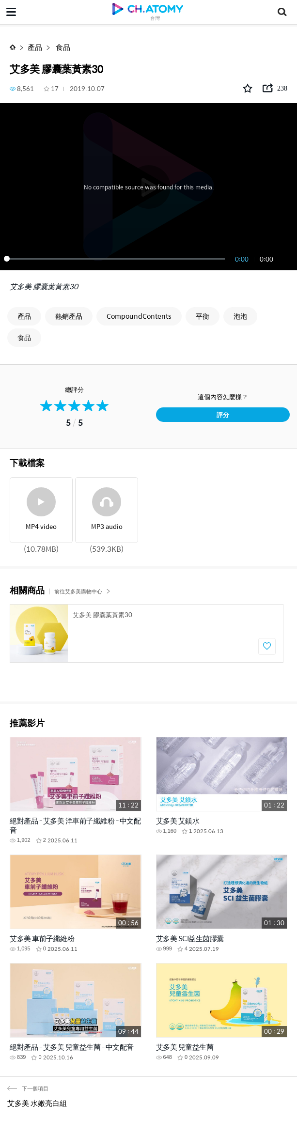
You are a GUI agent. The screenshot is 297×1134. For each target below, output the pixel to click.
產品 (35, 46)
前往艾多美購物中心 (82, 591)
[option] (146, 633)
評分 (223, 414)
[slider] (116, 258)
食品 (62, 46)
